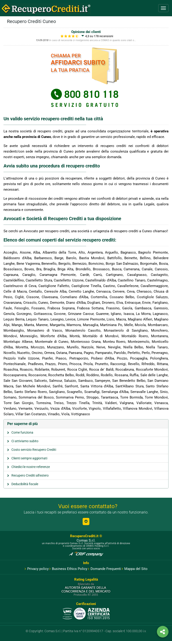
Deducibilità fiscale (24, 484)
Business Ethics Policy (68, 569)
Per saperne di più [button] (22, 424)
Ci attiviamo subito (24, 441)
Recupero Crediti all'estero (30, 475)
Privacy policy (37, 569)
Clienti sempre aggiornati (29, 458)
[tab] (86, 423)
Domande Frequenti (104, 569)
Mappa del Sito (135, 569)
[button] (86, 521)
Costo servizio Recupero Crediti (33, 449)
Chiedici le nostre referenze (30, 467)
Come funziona (22, 432)
